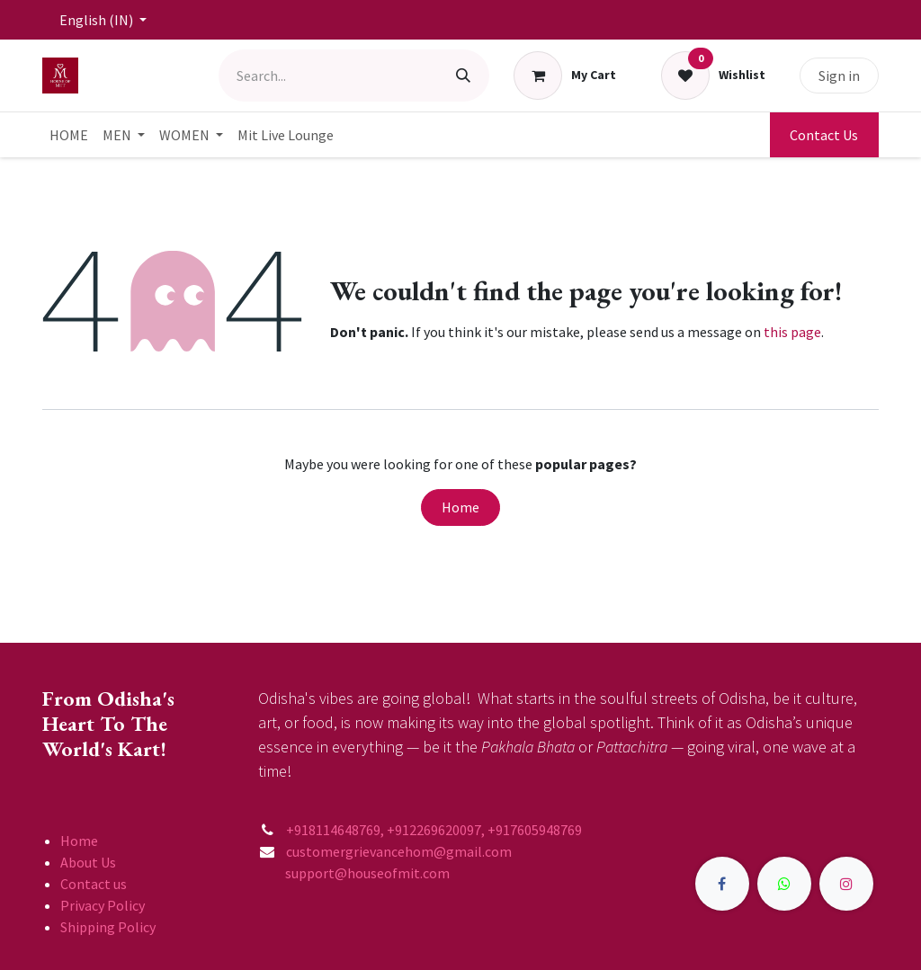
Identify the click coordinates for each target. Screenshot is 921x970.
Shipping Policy (108, 927)
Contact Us (824, 135)
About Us (88, 862)
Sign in (839, 76)
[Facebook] (722, 884)
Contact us (93, 884)
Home (460, 507)
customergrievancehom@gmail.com (400, 851)
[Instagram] (846, 884)
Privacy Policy (102, 905)
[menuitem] (68, 135)
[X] (784, 884)
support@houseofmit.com (354, 873)
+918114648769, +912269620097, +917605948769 (435, 830)
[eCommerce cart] (565, 75)
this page (792, 332)
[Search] (463, 75)
